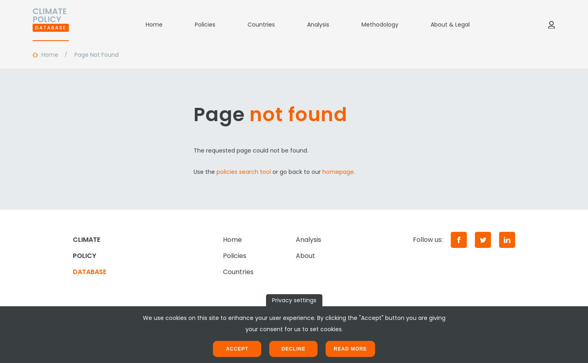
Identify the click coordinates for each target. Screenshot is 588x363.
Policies (205, 25)
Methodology (379, 25)
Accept (237, 349)
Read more (350, 349)
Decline (293, 349)
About (305, 255)
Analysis (318, 25)
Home (154, 25)
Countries (261, 25)
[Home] (51, 24)
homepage (338, 172)
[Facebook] (459, 240)
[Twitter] (483, 240)
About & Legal (450, 25)
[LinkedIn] (507, 240)
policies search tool (244, 172)
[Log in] (551, 24)
